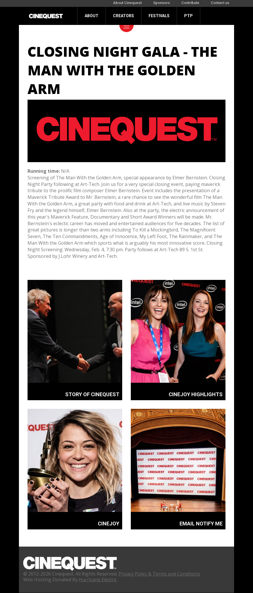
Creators (123, 15)
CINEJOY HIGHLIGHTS (196, 394)
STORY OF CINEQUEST (92, 394)
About (91, 15)
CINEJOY (108, 524)
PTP (188, 15)
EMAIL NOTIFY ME (201, 524)
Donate (92, 34)
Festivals (159, 15)
